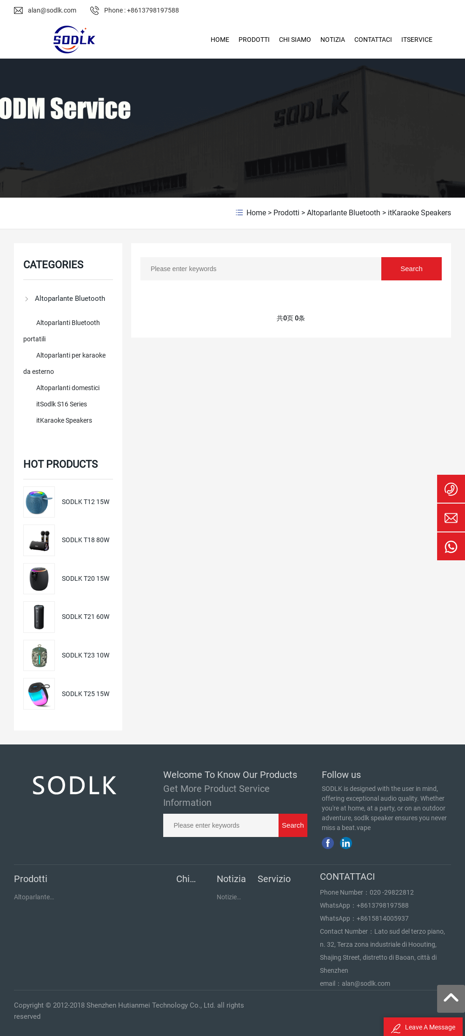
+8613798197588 (383, 905)
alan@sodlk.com (52, 10)
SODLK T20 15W (85, 578)
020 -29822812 (392, 892)
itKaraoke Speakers (419, 212)
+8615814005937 (383, 918)
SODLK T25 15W (85, 693)
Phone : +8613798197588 (141, 10)
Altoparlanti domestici (68, 388)
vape (364, 827)
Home (256, 212)
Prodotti (286, 212)
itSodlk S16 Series (61, 404)
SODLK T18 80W (85, 540)
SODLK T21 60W (85, 616)
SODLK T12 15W (85, 501)
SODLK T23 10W (85, 655)
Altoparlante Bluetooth (343, 212)
